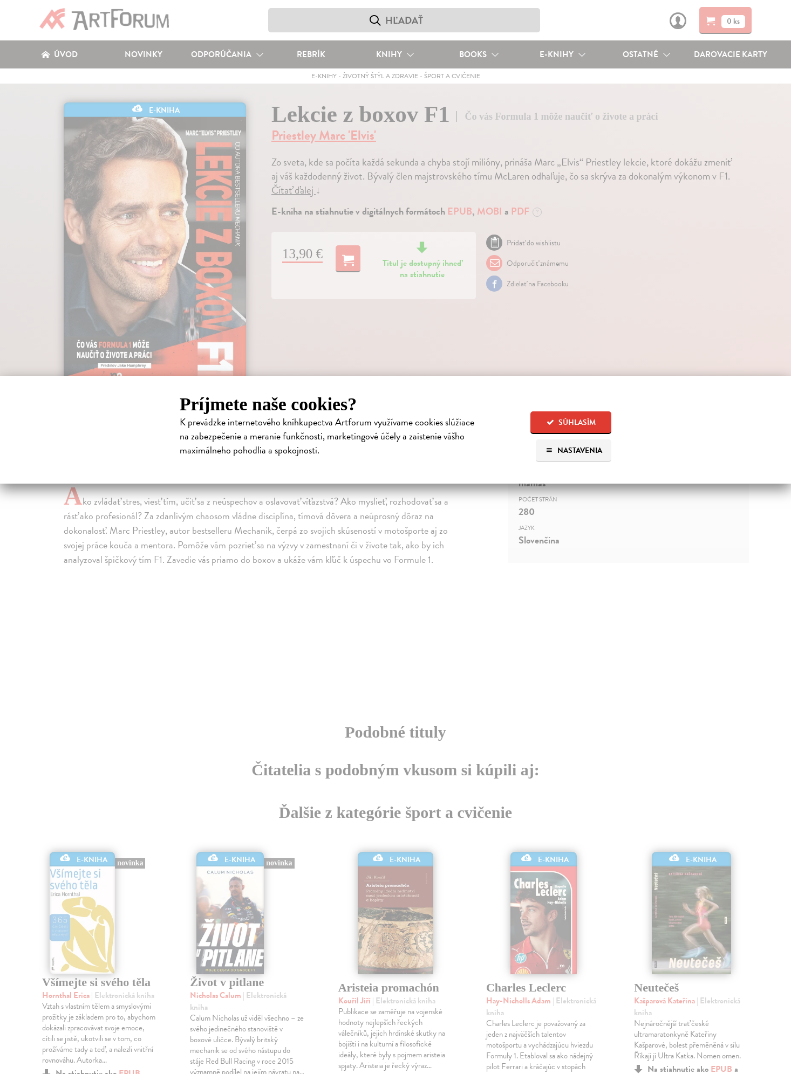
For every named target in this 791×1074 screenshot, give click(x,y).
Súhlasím (571, 422)
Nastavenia (573, 450)
